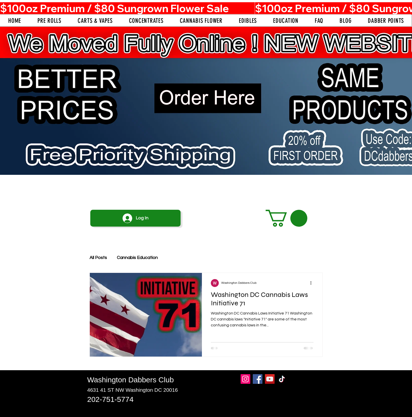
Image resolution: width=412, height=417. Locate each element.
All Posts (98, 257)
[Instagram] (245, 379)
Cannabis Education (137, 257)
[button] (286, 218)
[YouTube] (270, 379)
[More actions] (313, 283)
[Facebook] (257, 379)
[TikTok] (282, 379)
